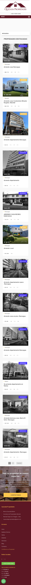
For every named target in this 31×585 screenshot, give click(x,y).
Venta (3, 535)
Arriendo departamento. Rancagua (15, 452)
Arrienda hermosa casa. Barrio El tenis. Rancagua (14, 419)
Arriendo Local (9, 248)
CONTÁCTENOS (15, 495)
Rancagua (7, 64)
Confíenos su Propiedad (8, 549)
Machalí (7, 98)
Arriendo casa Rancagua (12, 67)
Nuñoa (6, 381)
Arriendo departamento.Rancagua (15, 140)
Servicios (4, 540)
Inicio (3, 529)
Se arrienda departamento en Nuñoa (13, 385)
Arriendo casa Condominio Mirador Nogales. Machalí (15, 102)
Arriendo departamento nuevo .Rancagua (14, 283)
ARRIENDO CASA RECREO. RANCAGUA (12, 215)
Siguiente (19, 463)
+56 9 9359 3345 (15, 13)
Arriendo (4, 538)
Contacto (4, 546)
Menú (3, 16)
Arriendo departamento (11, 180)
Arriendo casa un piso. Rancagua (15, 316)
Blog (3, 543)
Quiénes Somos (6, 532)
